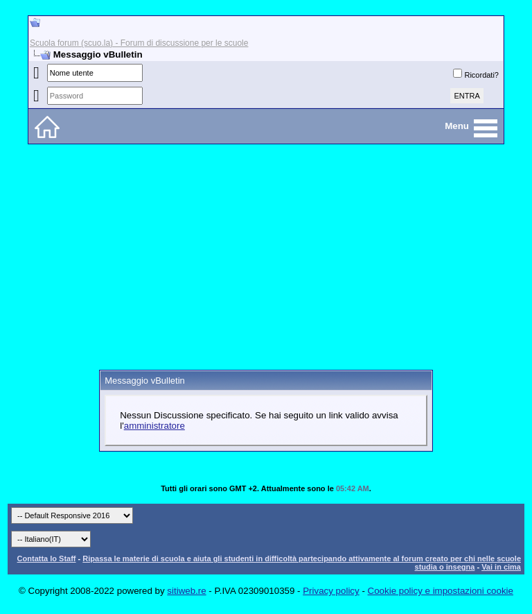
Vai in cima (501, 567)
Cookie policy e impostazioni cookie (440, 591)
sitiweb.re (186, 591)
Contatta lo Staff (46, 558)
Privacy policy (331, 591)
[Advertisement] (266, 262)
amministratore (154, 425)
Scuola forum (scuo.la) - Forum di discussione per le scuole (139, 43)
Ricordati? (476, 75)
